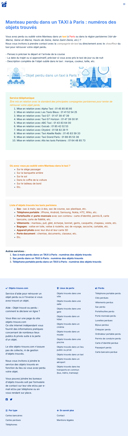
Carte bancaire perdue (106, 352)
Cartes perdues (13, 420)
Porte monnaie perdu (105, 316)
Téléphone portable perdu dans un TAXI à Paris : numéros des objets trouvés (57, 261)
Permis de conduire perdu (108, 338)
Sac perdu (100, 307)
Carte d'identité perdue (106, 343)
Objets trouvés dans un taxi (70, 354)
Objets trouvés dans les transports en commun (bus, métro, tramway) (68, 369)
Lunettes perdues (103, 320)
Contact (61, 415)
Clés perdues (101, 298)
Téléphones (11, 424)
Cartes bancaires (14, 415)
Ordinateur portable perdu (108, 334)
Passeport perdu (103, 347)
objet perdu (12, 297)
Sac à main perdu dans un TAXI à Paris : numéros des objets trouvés (52, 254)
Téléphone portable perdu (108, 293)
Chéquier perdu (103, 329)
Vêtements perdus (104, 302)
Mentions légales (65, 420)
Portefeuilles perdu (104, 311)
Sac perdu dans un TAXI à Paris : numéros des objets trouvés (48, 258)
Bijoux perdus (102, 325)
